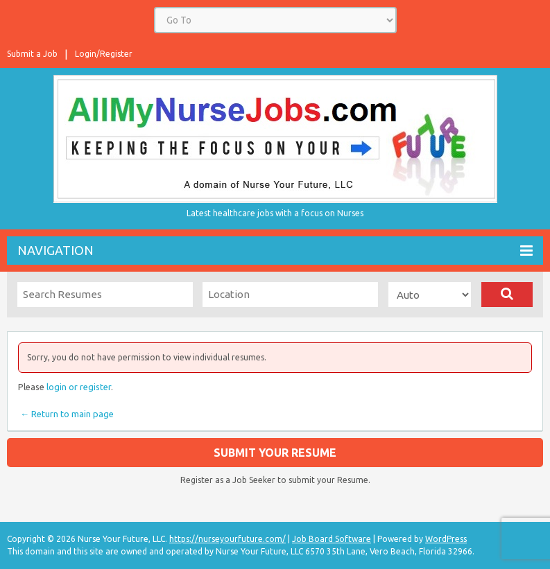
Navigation (275, 250)
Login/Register (103, 53)
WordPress (446, 538)
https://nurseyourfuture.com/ (227, 538)
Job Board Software (331, 538)
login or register (78, 387)
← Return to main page (66, 414)
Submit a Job (32, 53)
